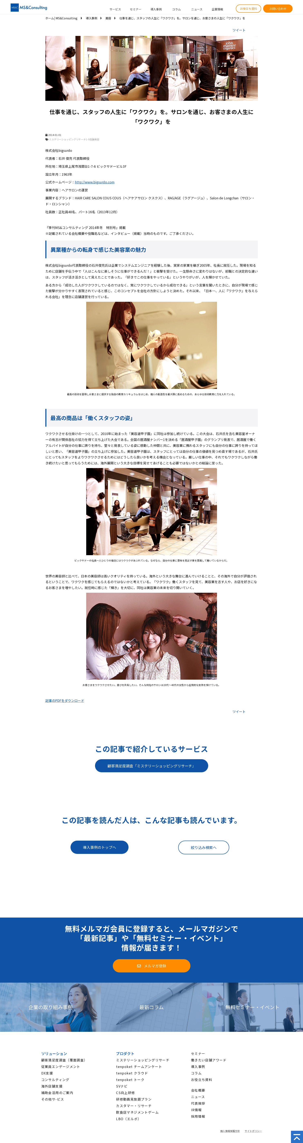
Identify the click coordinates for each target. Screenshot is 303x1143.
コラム (176, 9)
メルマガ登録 (155, 965)
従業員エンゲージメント (60, 1066)
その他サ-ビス (52, 1099)
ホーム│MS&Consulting (61, 18)
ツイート (239, 30)
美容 (108, 18)
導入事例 (156, 9)
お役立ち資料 (248, 9)
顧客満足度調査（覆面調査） (64, 1060)
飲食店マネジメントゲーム (137, 1112)
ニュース (196, 9)
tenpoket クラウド (132, 1073)
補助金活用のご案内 (57, 1092)
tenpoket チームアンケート (139, 1066)
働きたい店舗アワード (209, 1060)
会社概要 (198, 1090)
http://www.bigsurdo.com (95, 182)
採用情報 (198, 1116)
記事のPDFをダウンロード (64, 700)
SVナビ (122, 1086)
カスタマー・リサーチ (134, 1105)
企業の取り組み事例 (50, 1007)
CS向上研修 (125, 1092)
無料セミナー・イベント (253, 1007)
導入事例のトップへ (99, 847)
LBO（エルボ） (128, 1118)
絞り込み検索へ (204, 847)
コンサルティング (55, 1079)
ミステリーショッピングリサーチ (142, 1060)
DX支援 (47, 1073)
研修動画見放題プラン (134, 1099)
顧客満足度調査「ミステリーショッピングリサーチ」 (151, 765)
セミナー (135, 9)
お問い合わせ (277, 9)
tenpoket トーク (130, 1079)
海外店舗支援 (52, 1086)
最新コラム (151, 1007)
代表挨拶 (198, 1103)
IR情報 (196, 1109)
